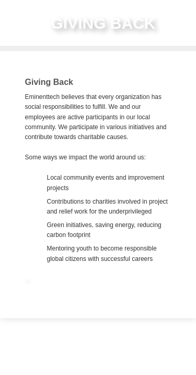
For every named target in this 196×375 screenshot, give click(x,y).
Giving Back (49, 82)
